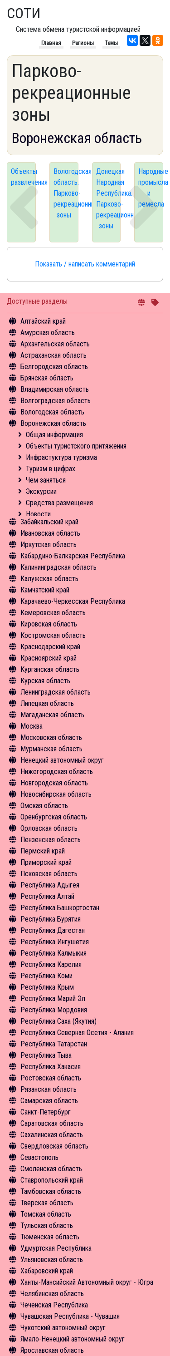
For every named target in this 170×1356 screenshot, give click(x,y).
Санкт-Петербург (45, 1112)
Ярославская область (52, 1350)
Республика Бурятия (50, 919)
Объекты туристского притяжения (76, 446)
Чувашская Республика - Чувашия (70, 1316)
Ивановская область (50, 533)
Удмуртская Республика (56, 1248)
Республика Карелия (51, 964)
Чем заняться (46, 480)
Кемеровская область (53, 612)
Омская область (44, 805)
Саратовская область (51, 1123)
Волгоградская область (55, 400)
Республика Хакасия (50, 1066)
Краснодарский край (50, 646)
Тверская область (46, 1202)
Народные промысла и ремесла (150, 187)
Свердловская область (54, 1146)
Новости (38, 514)
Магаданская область (52, 714)
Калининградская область (58, 567)
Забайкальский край (49, 522)
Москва (31, 726)
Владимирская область (54, 389)
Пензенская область (50, 839)
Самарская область (49, 1100)
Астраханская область (53, 355)
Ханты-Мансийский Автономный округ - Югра (86, 1282)
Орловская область (49, 828)
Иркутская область (48, 544)
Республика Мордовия (53, 1010)
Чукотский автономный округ (63, 1327)
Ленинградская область (55, 692)
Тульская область (46, 1225)
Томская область (45, 1214)
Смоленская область (51, 1168)
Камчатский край (44, 590)
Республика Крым (47, 987)
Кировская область (48, 624)
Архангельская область (55, 344)
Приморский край (46, 862)
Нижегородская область (56, 771)
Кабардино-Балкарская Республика (72, 556)
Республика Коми (46, 975)
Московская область (51, 737)
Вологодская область (52, 412)
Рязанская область (48, 1089)
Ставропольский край (51, 1180)
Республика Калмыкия (53, 953)
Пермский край (42, 851)
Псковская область (49, 873)
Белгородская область (54, 366)
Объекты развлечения (23, 177)
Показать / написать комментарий (85, 264)
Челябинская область (52, 1293)
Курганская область (49, 669)
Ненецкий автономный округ (62, 760)
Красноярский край (48, 658)
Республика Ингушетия (54, 941)
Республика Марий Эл (52, 998)
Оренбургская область (53, 817)
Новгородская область (54, 783)
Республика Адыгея (49, 885)
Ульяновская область (51, 1259)
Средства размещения (59, 502)
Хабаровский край (46, 1271)
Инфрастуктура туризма (61, 457)
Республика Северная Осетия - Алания (77, 1032)
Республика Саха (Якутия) (58, 1021)
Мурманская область (51, 749)
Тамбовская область (50, 1191)
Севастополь (39, 1157)
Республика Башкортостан (59, 907)
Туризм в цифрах (50, 468)
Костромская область (53, 635)
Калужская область (49, 578)
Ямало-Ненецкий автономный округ (72, 1339)
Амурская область (47, 332)
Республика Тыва (46, 1055)
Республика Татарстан (53, 1044)
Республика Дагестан (52, 930)
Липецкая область (47, 703)
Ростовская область (50, 1078)
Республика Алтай (47, 896)
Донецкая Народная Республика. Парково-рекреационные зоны (108, 198)
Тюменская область (49, 1237)
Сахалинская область (51, 1134)
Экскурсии (41, 491)
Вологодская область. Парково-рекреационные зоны (65, 193)
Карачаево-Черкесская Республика (72, 601)
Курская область (45, 680)
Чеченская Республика (54, 1305)
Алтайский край (43, 321)
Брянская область (46, 378)
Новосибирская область (56, 794)
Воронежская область (53, 423)
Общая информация (54, 434)
